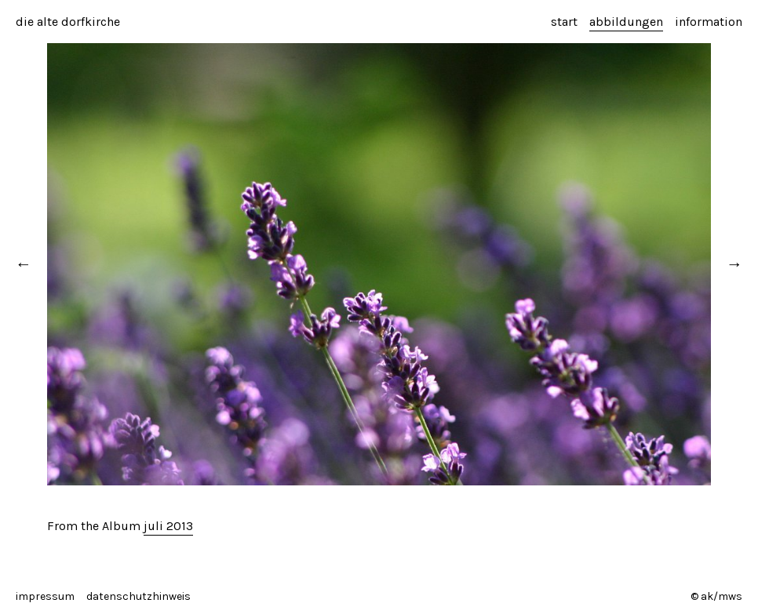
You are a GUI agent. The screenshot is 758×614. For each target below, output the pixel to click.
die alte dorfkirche (68, 21)
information (708, 21)
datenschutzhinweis (138, 596)
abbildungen (626, 21)
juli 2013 (168, 525)
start (564, 21)
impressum (45, 596)
